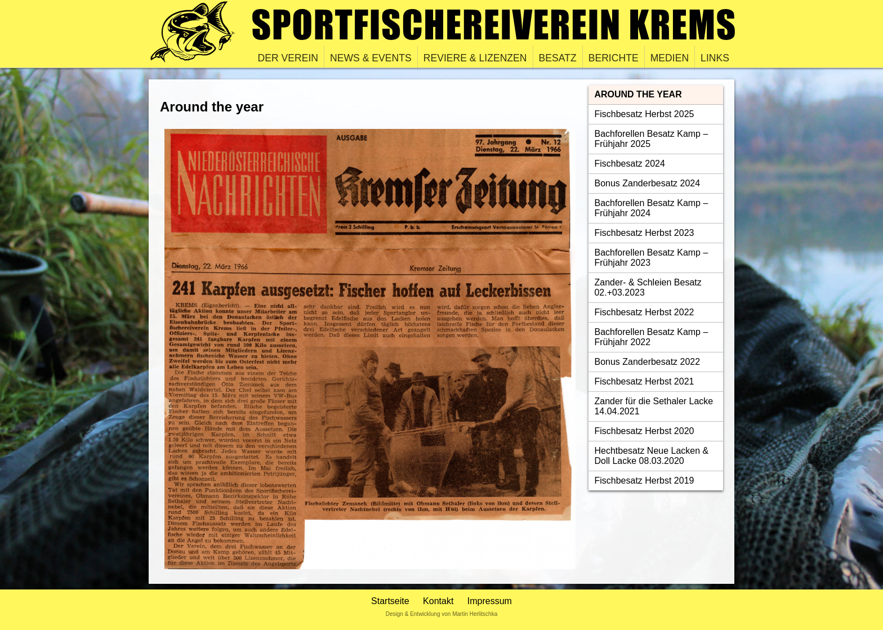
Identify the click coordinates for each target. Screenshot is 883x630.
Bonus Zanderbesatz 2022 (647, 362)
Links (715, 58)
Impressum (489, 601)
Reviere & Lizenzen (475, 58)
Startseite (390, 601)
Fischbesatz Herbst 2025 (644, 114)
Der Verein (288, 58)
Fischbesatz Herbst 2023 (644, 233)
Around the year (637, 94)
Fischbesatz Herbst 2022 (644, 312)
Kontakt (438, 601)
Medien (669, 58)
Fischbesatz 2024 (629, 163)
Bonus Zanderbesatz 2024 (647, 183)
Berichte (613, 58)
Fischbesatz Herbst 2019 (644, 480)
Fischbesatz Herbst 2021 (644, 381)
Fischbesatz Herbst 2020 (644, 431)
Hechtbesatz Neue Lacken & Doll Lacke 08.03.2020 (651, 456)
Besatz (558, 58)
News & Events (371, 58)
